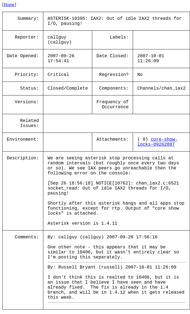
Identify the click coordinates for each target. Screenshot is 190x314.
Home (9, 4)
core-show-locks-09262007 (157, 142)
